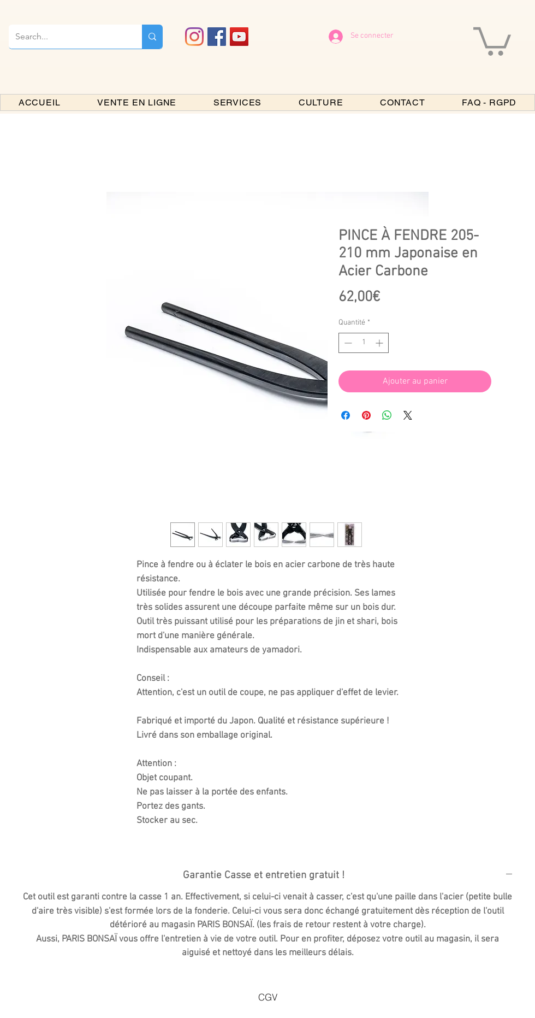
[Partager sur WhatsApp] (387, 415)
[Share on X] (407, 415)
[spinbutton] (363, 342)
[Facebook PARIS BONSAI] (216, 36)
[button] (492, 40)
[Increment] (380, 342)
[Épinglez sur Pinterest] (366, 415)
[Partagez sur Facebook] (345, 415)
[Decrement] (347, 342)
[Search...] (67, 37)
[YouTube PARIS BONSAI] (239, 36)
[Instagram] (194, 36)
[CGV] (267, 997)
